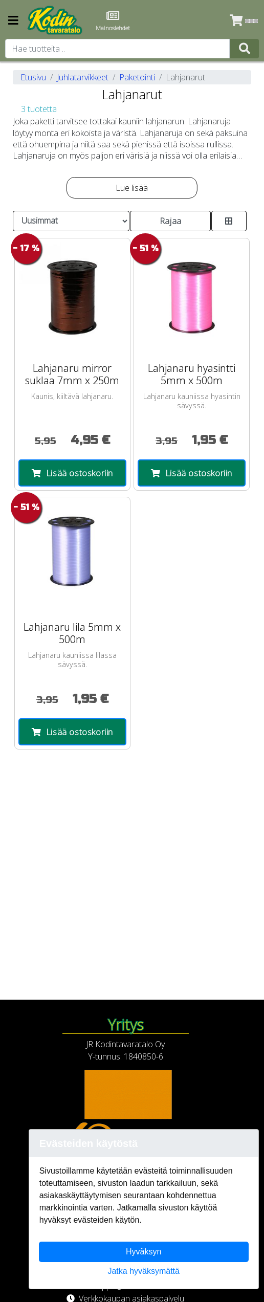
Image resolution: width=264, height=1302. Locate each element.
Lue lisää (132, 187)
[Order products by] (71, 221)
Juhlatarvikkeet (82, 77)
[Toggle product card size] (228, 221)
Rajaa (171, 221)
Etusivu (33, 77)
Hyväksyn (143, 1251)
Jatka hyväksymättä (143, 1271)
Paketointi (137, 77)
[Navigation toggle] (13, 21)
